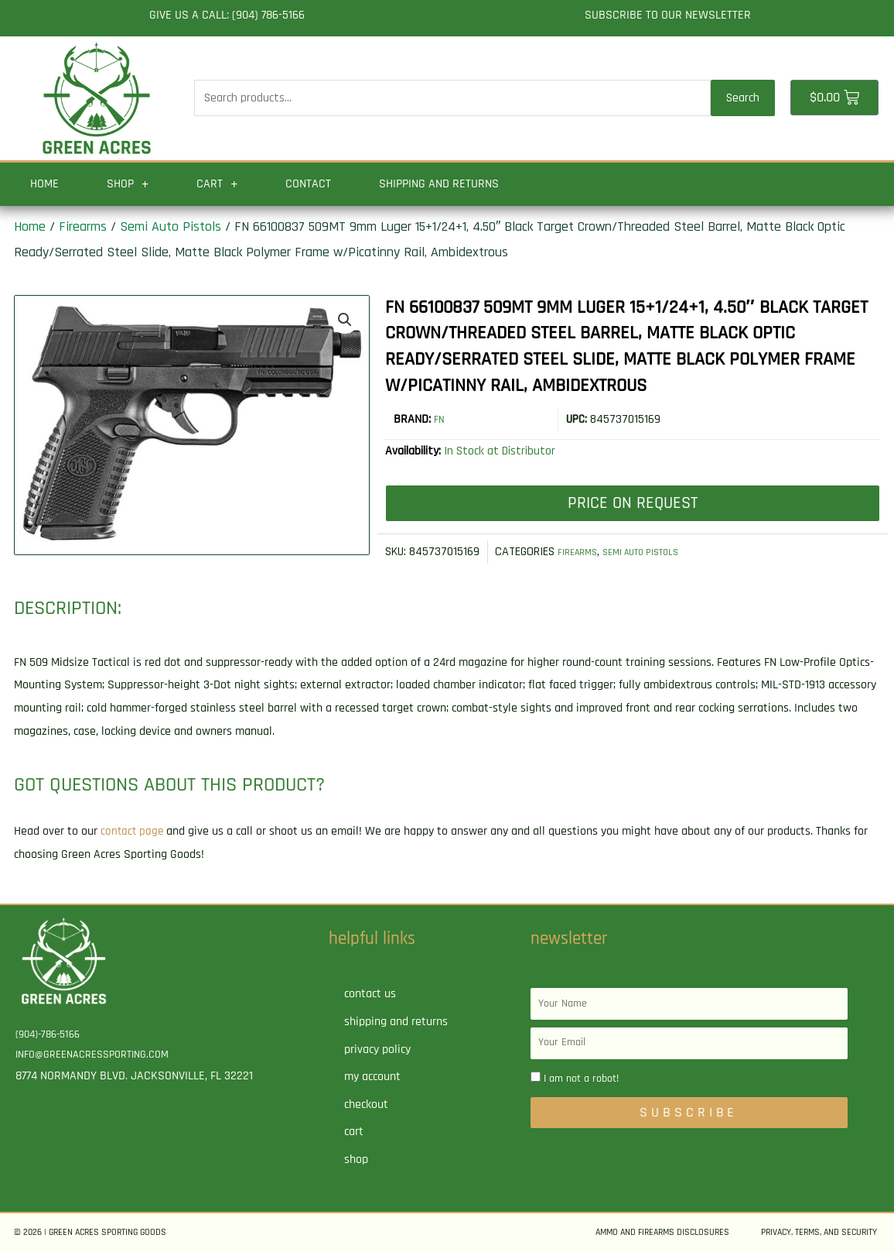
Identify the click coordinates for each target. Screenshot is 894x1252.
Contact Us (370, 994)
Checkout (366, 1104)
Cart (216, 184)
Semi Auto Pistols (170, 226)
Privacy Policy (377, 1049)
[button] (343, 321)
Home (44, 184)
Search (742, 98)
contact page (133, 831)
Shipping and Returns (439, 184)
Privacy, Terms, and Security (819, 1232)
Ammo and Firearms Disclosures (662, 1232)
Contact (308, 184)
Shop (127, 184)
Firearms (83, 226)
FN (440, 419)
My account (372, 1076)
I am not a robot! (581, 1079)
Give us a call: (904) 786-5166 (227, 15)
